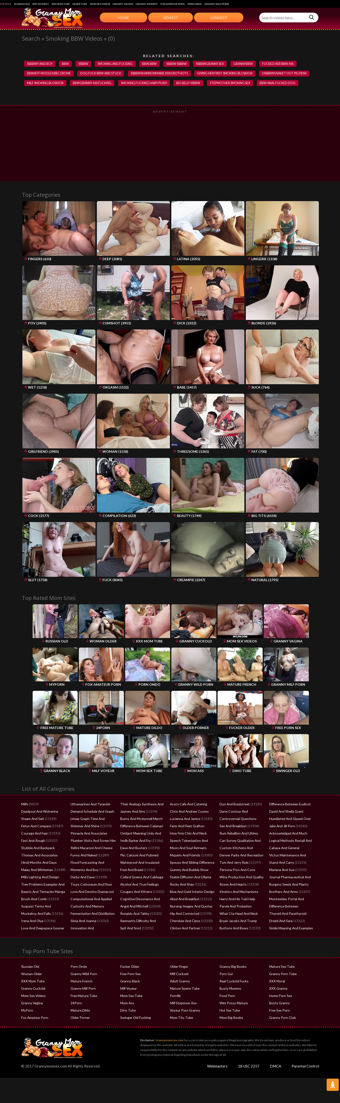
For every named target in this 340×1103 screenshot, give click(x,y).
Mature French (81, 982)
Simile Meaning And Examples (290, 929)
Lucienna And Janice (184, 819)
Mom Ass (127, 1004)
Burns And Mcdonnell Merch (140, 819)
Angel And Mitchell (133, 907)
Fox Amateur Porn (172, 3)
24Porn (76, 1004)
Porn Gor (226, 975)
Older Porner (80, 1018)
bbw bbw (152, 64)
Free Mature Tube (83, 996)
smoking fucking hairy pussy (147, 84)
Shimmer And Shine (84, 827)
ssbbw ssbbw (180, 64)
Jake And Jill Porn (281, 827)
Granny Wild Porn (216, 3)
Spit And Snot (130, 929)
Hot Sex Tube (229, 1011)
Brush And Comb (33, 900)
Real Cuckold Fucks (233, 982)
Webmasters (217, 1067)
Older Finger (179, 967)
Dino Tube (127, 1011)
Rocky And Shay (181, 885)
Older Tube (80, 3)
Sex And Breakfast (233, 827)
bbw (66, 64)
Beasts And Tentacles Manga (41, 892)
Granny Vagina (123, 3)
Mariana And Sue (281, 870)
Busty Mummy (230, 989)
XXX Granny (277, 989)
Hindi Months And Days (38, 863)
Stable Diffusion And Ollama (190, 878)
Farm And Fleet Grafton (186, 827)
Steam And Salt (32, 819)
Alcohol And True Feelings (138, 885)
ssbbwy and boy (40, 64)
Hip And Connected (184, 914)
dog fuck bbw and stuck (101, 74)
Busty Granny (278, 1004)
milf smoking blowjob (45, 84)
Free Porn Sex (130, 975)
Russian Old (22, 3)
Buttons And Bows (233, 929)
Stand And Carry (281, 863)
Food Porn (227, 996)
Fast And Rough (32, 841)
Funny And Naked (83, 856)
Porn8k (175, 996)
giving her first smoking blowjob (228, 74)
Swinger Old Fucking (134, 1018)
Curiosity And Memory (87, 907)
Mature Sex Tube (281, 967)
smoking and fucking (118, 64)
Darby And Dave (82, 878)
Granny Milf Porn (83, 989)
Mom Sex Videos (100, 3)
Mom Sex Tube (131, 996)
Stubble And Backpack (37, 849)
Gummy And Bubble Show (188, 870)
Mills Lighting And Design (38, 878)
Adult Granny (179, 982)
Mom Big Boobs (231, 1018)
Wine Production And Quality (240, 878)
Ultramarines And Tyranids (90, 805)
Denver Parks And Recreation (240, 856)
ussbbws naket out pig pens (288, 74)
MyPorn (27, 1011)
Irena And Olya (32, 922)
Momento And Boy (84, 870)
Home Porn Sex (280, 996)
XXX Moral (276, 982)
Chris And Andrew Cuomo (188, 812)
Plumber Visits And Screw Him (92, 841)
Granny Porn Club (281, 1018)
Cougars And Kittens (134, 892)
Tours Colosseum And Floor (90, 885)
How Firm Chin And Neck (187, 834)
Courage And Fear (34, 834)
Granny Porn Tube (282, 975)
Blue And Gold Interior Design (191, 892)
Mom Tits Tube (181, 1018)
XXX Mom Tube (61, 3)
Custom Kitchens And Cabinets (241, 849)
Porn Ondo (194, 3)
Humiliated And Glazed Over (289, 819)
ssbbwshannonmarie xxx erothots (161, 74)
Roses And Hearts (232, 885)
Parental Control (305, 1067)
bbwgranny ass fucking (93, 84)
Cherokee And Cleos (184, 922)
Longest (218, 17)
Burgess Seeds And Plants (287, 885)
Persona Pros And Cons (236, 870)
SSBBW (85, 64)
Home (123, 17)
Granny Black (129, 982)
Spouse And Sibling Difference (191, 863)
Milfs (24, 805)
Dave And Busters (133, 849)
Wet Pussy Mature (233, 1004)
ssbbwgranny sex (214, 64)
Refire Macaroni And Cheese (91, 849)
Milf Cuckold (179, 975)
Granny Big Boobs (232, 967)
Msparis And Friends (184, 856)
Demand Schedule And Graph (91, 812)
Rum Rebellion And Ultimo (238, 834)
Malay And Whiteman (36, 870)
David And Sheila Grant (285, 812)
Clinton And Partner (184, 929)
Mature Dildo (80, 1011)
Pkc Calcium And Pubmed (138, 856)
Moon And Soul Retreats (187, 849)
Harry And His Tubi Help (237, 900)
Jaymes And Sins (132, 812)
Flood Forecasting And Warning (93, 863)
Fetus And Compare (35, 827)
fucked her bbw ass (284, 64)
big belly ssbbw (193, 84)
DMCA (275, 1067)
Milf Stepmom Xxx (183, 1004)
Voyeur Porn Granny (184, 1011)
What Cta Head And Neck (238, 914)
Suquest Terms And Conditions (43, 907)
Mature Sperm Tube (184, 989)
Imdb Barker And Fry (135, 841)
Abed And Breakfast (184, 900)
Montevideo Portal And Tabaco (291, 900)
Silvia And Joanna (83, 922)
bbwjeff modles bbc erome (49, 74)
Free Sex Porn (279, 1011)
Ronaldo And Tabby (134, 914)
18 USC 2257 (248, 1067)
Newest (170, 17)
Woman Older (31, 975)
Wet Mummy (40, 3)
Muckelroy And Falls (35, 914)
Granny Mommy (147, 3)
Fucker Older (129, 967)
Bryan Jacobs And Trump (237, 922)
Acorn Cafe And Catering (187, 805)
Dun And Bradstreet (234, 805)
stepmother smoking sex (235, 84)
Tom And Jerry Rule (234, 863)
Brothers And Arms (282, 892)
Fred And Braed (131, 870)
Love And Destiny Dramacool (91, 892)
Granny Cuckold (32, 989)
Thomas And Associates (38, 856)
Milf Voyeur (128, 989)
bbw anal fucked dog (283, 84)
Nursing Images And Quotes (190, 907)
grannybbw (248, 64)
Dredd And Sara (280, 922)
